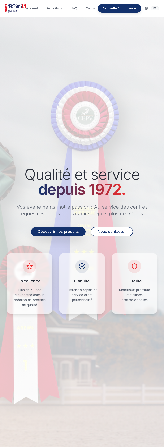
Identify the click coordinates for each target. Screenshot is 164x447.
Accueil (32, 8)
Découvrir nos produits (58, 231)
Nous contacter (112, 231)
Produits (54, 8)
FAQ (74, 8)
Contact (92, 8)
